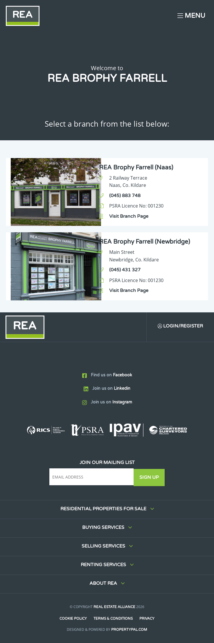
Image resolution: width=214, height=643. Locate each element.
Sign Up (150, 477)
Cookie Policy (73, 618)
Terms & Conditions (113, 618)
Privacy (147, 618)
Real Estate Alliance (114, 607)
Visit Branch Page (128, 216)
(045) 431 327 (125, 270)
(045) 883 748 (125, 196)
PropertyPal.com (129, 630)
